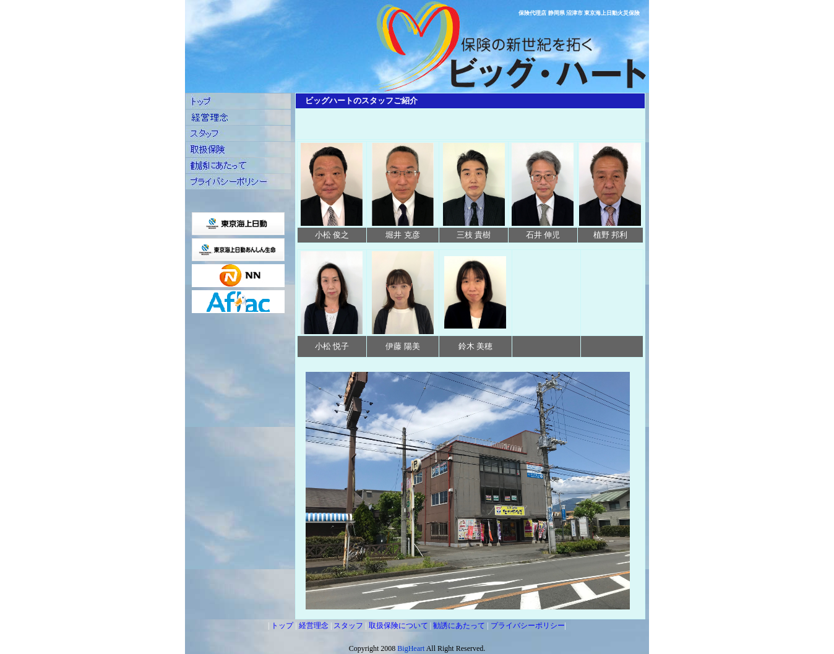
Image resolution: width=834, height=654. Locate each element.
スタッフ (348, 625)
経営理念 (314, 625)
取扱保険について (398, 625)
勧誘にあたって (459, 625)
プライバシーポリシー (528, 625)
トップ (282, 625)
